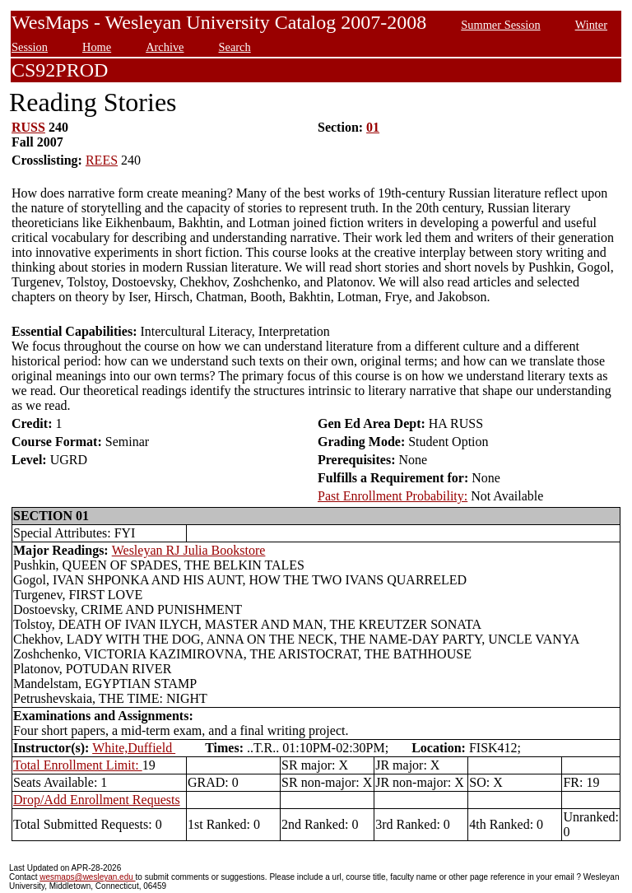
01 (372, 127)
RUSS (28, 127)
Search (235, 46)
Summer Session (500, 24)
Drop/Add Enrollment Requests (96, 800)
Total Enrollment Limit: (77, 765)
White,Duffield (133, 748)
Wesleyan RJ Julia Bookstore (189, 550)
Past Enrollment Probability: (392, 496)
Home (96, 46)
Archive (165, 46)
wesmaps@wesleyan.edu (87, 876)
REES (102, 160)
